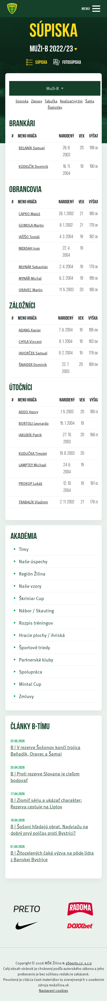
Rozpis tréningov (36, 622)
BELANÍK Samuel (32, 148)
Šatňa (89, 101)
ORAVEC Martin (31, 289)
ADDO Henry (28, 412)
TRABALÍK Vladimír (33, 502)
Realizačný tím (71, 101)
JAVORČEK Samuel (33, 353)
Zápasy (36, 101)
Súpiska (36, 62)
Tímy (23, 549)
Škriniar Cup (31, 598)
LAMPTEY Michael (32, 465)
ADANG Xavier (30, 330)
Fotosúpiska (67, 62)
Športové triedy (34, 647)
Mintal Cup (30, 683)
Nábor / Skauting (36, 610)
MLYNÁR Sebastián (33, 266)
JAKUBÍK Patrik (30, 435)
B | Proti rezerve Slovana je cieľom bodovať (45, 777)
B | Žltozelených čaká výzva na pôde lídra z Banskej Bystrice (52, 856)
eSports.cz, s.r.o (79, 963)
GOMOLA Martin (31, 225)
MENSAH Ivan (29, 248)
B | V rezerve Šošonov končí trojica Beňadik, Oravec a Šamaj (45, 750)
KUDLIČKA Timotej (33, 453)
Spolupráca (30, 671)
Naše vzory (30, 585)
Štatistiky (55, 107)
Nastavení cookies (53, 990)
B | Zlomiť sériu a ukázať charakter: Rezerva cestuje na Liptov (46, 803)
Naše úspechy (33, 561)
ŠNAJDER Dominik (33, 364)
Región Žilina (32, 573)
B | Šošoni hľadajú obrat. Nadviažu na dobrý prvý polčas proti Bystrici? (49, 829)
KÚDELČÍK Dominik (33, 166)
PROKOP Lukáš (30, 483)
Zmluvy (26, 696)
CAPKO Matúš (29, 213)
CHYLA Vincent (30, 341)
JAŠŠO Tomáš (29, 236)
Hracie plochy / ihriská (42, 634)
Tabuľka (51, 101)
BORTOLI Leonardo (34, 423)
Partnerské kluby (36, 659)
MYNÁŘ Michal (30, 278)
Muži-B (53, 88)
